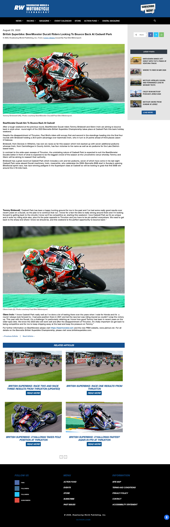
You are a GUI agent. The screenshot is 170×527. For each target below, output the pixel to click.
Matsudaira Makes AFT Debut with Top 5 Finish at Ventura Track (154, 61)
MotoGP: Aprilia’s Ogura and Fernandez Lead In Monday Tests (154, 82)
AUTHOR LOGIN (83, 519)
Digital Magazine (111, 21)
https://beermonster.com (62, 328)
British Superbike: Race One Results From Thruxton (94, 387)
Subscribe (54, 500)
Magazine (45, 21)
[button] (155, 21)
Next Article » (28, 336)
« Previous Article (10, 336)
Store (78, 21)
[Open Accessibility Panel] (166, 517)
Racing (31, 21)
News (19, 21)
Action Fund (91, 21)
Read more (33, 393)
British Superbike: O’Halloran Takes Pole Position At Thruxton (33, 438)
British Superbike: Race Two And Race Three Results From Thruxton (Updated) (33, 387)
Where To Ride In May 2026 (154, 70)
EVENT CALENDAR (63, 21)
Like (56, 482)
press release (49, 38)
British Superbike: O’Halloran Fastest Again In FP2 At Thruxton (94, 438)
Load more (149, 112)
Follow (55, 488)
